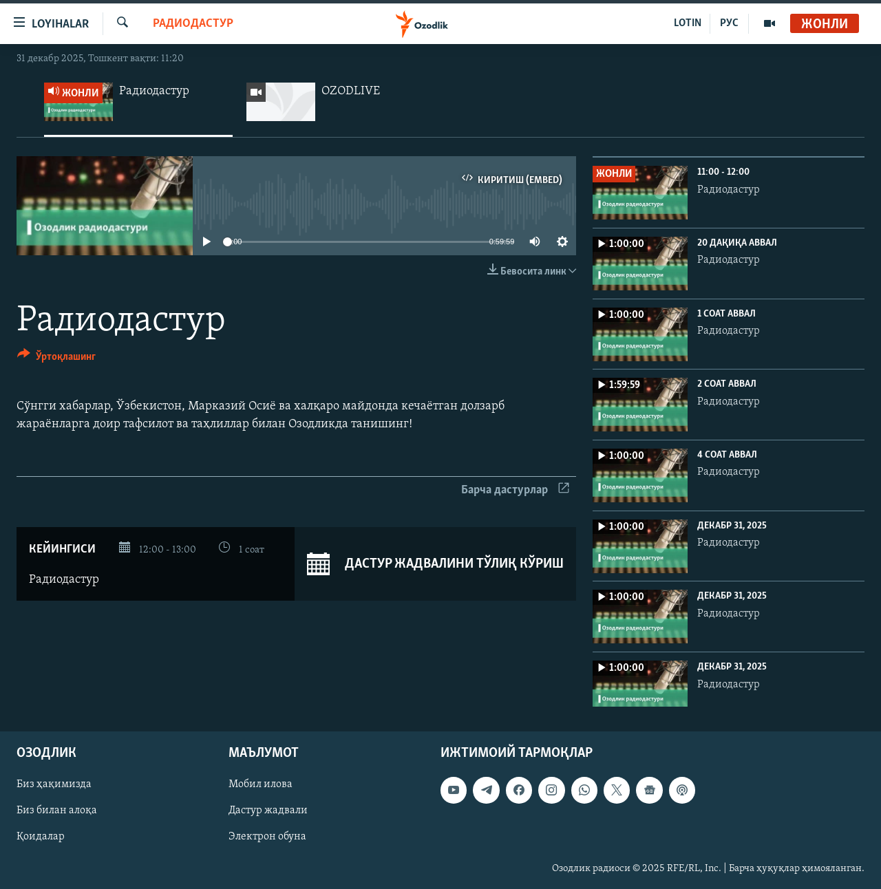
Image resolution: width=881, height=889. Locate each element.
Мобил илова (261, 785)
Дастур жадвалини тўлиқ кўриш (435, 564)
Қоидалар (41, 837)
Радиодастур (193, 23)
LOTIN (687, 23)
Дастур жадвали (268, 811)
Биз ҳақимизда (54, 785)
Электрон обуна (267, 837)
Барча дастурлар (515, 490)
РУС (729, 23)
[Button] (56, 359)
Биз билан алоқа (57, 811)
